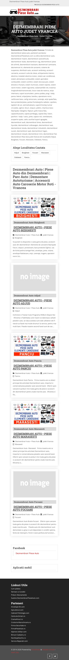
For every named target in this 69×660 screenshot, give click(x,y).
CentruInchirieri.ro (18, 616)
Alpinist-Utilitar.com (18, 632)
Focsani (35, 153)
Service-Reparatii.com (19, 641)
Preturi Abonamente (19, 595)
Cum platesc (15, 589)
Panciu (26, 157)
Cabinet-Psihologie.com (20, 613)
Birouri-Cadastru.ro (18, 635)
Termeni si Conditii (18, 592)
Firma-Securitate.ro (18, 625)
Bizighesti (25, 153)
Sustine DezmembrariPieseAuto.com (25, 598)
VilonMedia (35, 649)
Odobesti (17, 157)
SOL (17, 652)
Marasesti (45, 153)
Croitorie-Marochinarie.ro (21, 622)
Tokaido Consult (48, 649)
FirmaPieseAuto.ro (18, 629)
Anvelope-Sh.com (18, 607)
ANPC (13, 652)
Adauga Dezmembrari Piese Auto (47, 5)
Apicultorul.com (17, 610)
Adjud (16, 153)
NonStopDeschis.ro (18, 638)
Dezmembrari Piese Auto (27, 36)
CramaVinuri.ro (17, 619)
